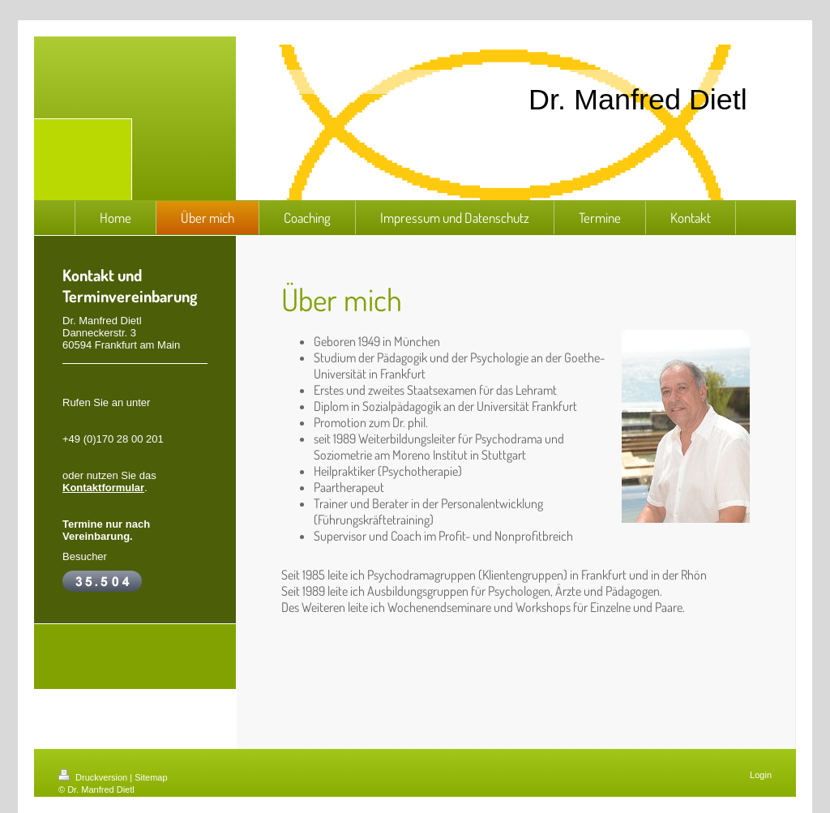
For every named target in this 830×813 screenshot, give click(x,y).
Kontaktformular (103, 487)
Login (761, 775)
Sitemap (151, 777)
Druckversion (94, 777)
